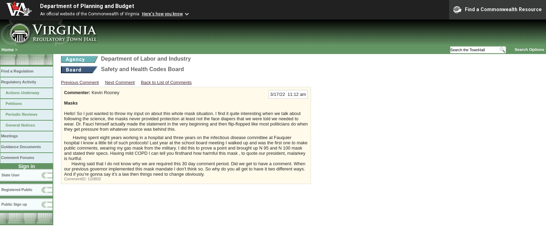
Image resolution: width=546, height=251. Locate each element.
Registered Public (16, 190)
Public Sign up (14, 204)
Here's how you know (162, 14)
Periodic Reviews (22, 114)
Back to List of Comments (166, 82)
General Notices (20, 125)
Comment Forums (17, 157)
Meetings (9, 136)
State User (10, 175)
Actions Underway (22, 93)
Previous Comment (80, 82)
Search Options (529, 49)
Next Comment (120, 82)
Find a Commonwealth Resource (497, 9)
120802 (94, 179)
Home (7, 49)
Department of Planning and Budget (87, 6)
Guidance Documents (21, 147)
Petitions (14, 103)
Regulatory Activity (18, 82)
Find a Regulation (17, 71)
